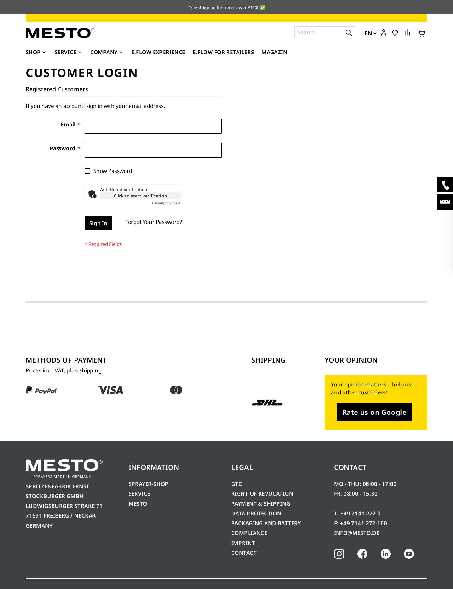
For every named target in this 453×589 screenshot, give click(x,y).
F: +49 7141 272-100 (360, 523)
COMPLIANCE (249, 532)
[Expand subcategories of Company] (121, 52)
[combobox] (324, 32)
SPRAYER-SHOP (149, 483)
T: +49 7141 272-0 (357, 513)
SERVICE (139, 493)
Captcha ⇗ (166, 203)
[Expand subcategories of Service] (79, 52)
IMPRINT (243, 543)
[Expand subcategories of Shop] (44, 52)
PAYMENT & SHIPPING (260, 503)
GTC (236, 483)
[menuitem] (36, 52)
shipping (90, 370)
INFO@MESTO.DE (356, 532)
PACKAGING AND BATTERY (266, 523)
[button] (383, 32)
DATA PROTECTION (256, 513)
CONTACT (244, 552)
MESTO (138, 503)
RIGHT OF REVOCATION (262, 493)
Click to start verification (140, 196)
